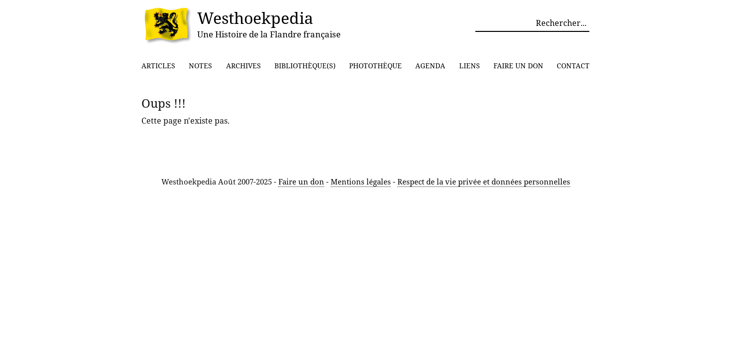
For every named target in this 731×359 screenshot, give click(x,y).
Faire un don (518, 65)
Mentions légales (361, 181)
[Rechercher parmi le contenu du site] (532, 23)
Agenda (430, 65)
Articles (158, 65)
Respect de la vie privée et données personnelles (483, 181)
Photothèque (375, 65)
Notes (200, 65)
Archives (243, 65)
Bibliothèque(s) (305, 65)
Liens (469, 65)
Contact (573, 65)
